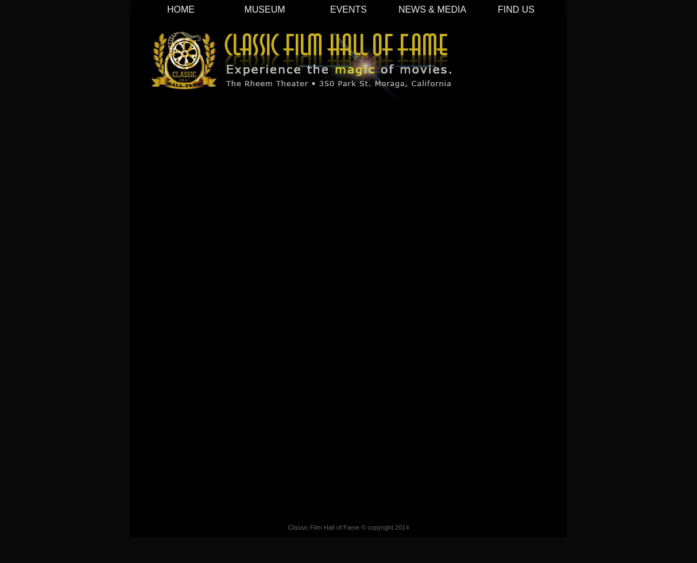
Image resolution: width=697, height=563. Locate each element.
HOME (181, 9)
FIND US (516, 9)
